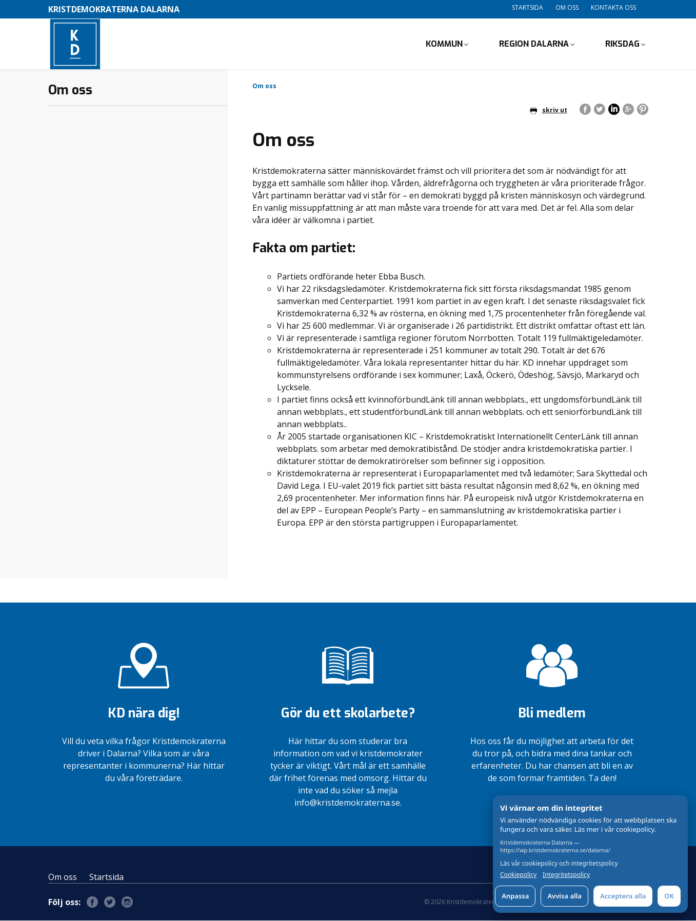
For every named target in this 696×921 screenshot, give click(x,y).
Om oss (567, 7)
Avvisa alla (564, 895)
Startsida (527, 7)
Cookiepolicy (518, 875)
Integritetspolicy (566, 875)
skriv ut (548, 110)
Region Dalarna (534, 43)
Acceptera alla (623, 895)
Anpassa (515, 895)
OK (669, 895)
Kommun (444, 43)
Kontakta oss (613, 7)
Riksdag (622, 43)
